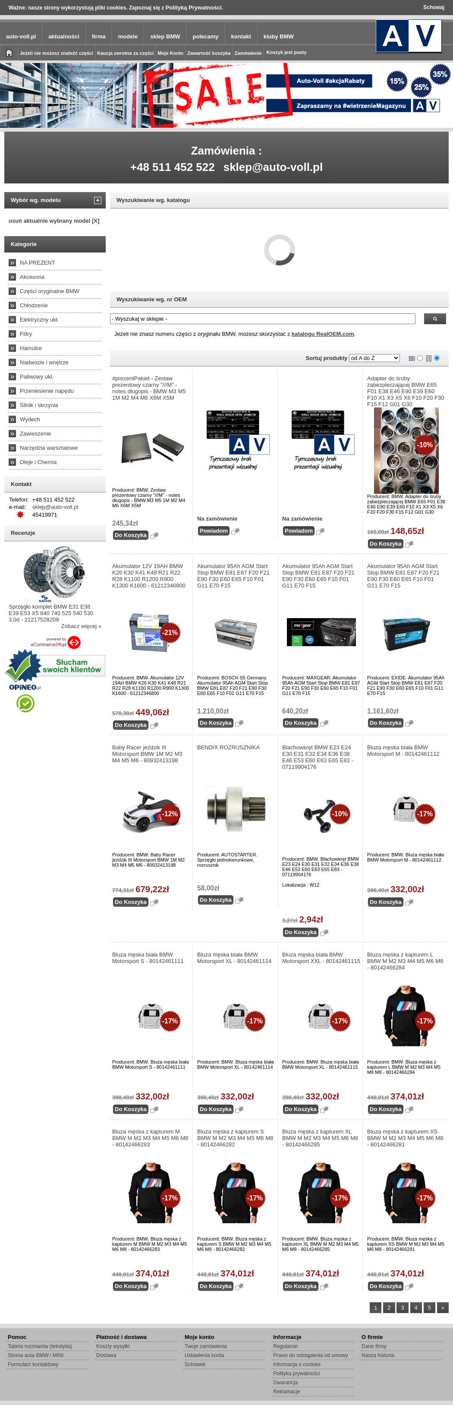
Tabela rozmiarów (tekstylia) (40, 1346)
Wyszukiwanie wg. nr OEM (151, 299)
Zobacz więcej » (81, 626)
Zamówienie (248, 53)
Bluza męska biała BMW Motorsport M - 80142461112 (403, 750)
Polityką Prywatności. (194, 7)
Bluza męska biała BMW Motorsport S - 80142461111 (148, 957)
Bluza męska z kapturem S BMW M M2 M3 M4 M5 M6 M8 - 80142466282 (235, 1138)
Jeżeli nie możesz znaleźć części (56, 53)
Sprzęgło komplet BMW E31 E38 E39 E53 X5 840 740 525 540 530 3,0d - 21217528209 (51, 613)
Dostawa (106, 1355)
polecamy (206, 36)
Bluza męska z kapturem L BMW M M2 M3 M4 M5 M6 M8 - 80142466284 (405, 961)
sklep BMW (165, 36)
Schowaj (433, 7)
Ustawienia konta (204, 1355)
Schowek (195, 1364)
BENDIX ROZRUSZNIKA (228, 747)
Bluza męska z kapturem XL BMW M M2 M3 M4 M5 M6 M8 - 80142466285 (320, 1138)
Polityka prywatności (296, 1373)
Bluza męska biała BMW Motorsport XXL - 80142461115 (321, 957)
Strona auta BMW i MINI (35, 1355)
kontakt (241, 36)
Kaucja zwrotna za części (125, 53)
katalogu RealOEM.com (323, 334)
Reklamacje (286, 1392)
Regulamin (285, 1346)
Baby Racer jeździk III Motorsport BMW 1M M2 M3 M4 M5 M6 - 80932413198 (147, 754)
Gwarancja (285, 1383)
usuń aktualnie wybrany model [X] (54, 221)
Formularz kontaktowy (33, 1364)
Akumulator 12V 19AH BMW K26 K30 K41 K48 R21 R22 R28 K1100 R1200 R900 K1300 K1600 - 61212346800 (149, 576)
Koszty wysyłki (112, 1346)
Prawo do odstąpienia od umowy (310, 1355)
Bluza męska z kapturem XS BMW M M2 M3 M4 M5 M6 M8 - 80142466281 (405, 1138)
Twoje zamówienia (206, 1346)
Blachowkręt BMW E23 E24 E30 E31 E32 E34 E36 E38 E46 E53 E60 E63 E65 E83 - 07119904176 (317, 757)
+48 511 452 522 (172, 167)
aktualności (63, 36)
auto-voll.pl (21, 36)
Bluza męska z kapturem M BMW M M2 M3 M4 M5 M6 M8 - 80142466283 (150, 1138)
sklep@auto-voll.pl (273, 167)
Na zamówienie (217, 518)
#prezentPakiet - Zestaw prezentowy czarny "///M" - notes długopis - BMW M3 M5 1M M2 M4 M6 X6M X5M (149, 388)
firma (99, 36)
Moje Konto (170, 53)
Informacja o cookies (297, 1364)
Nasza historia (378, 1355)
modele (128, 36)
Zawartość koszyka (208, 53)
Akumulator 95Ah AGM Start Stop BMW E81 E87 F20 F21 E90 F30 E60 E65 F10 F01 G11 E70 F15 (233, 576)
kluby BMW (279, 36)
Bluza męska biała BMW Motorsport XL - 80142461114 (234, 957)
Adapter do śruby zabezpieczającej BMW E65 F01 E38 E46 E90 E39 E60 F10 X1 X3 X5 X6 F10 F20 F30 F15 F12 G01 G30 (405, 391)
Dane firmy (374, 1346)
